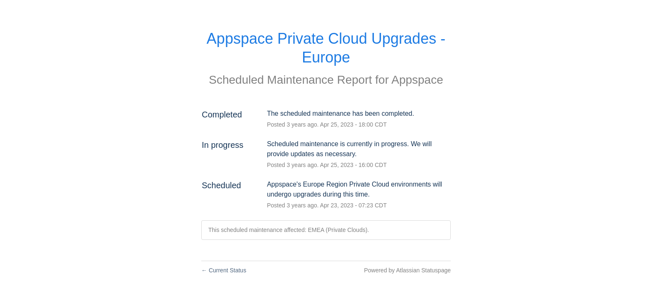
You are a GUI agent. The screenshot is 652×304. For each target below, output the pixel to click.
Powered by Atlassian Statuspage (407, 270)
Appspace (417, 79)
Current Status (223, 270)
